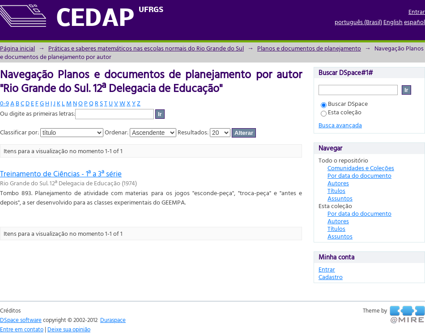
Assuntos (340, 198)
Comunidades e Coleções (360, 167)
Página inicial (17, 48)
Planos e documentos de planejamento (309, 48)
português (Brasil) (358, 21)
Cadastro (331, 276)
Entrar (416, 11)
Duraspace (113, 319)
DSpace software (21, 319)
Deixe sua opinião (68, 329)
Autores (338, 183)
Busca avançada (340, 124)
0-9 (4, 103)
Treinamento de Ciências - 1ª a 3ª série (61, 173)
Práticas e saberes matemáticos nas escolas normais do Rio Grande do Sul (146, 48)
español (414, 21)
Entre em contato (21, 329)
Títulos (336, 190)
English (393, 21)
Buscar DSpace (344, 103)
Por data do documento (359, 175)
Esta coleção (341, 112)
